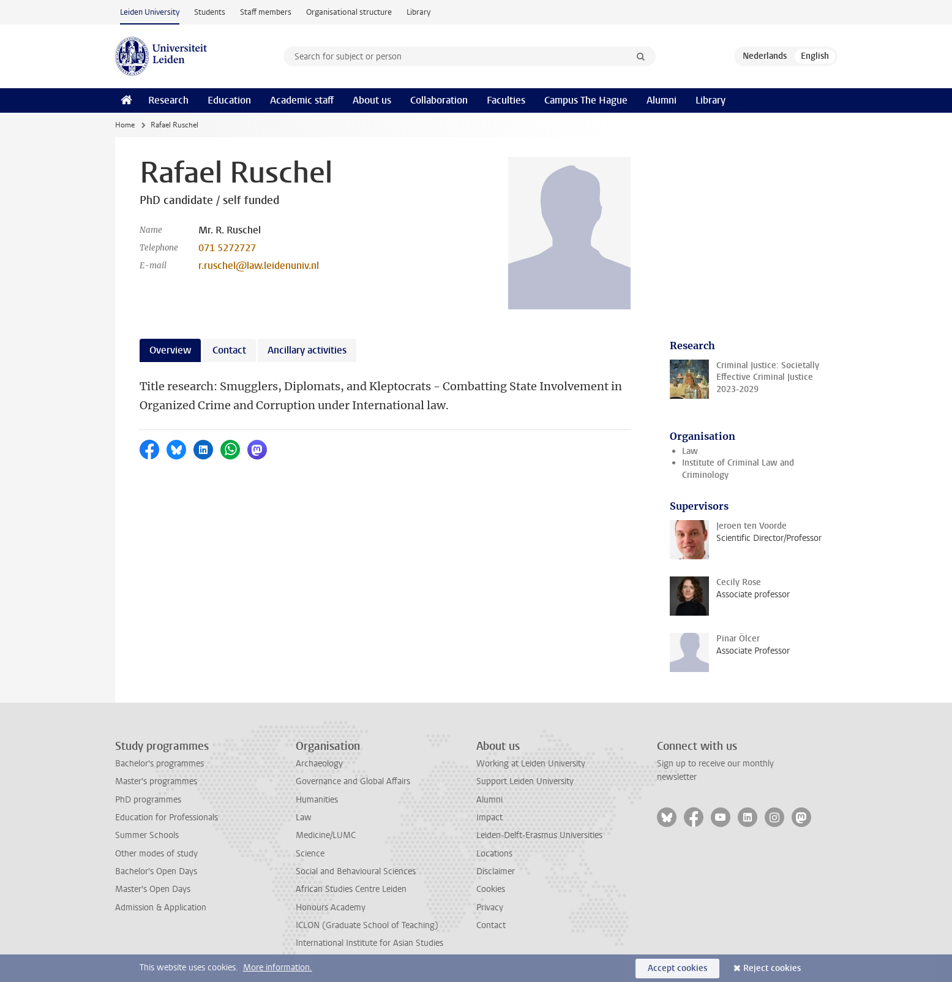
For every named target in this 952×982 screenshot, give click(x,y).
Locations (494, 853)
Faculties (506, 100)
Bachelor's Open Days (156, 871)
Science (310, 853)
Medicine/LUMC (326, 835)
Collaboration (439, 100)
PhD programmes (148, 800)
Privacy (489, 907)
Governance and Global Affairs (353, 781)
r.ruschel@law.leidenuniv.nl (258, 265)
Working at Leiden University (530, 763)
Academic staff (302, 100)
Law (690, 451)
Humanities (317, 800)
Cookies (490, 889)
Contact (491, 925)
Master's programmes (156, 781)
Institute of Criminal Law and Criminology (738, 468)
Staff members (265, 12)
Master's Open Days (152, 889)
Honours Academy (330, 907)
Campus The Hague (586, 100)
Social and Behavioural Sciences (356, 871)
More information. (277, 967)
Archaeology (319, 763)
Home (125, 125)
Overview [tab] (170, 350)
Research (168, 100)
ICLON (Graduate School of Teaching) (367, 925)
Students (209, 12)
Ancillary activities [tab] (307, 350)
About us (372, 100)
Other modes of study (156, 853)
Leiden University (149, 12)
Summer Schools (147, 835)
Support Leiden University (525, 781)
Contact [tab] (229, 350)
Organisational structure (349, 12)
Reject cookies (772, 968)
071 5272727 (227, 247)
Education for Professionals (166, 817)
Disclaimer (495, 871)
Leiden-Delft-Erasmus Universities (539, 835)
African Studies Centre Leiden (351, 889)
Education (229, 100)
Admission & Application (160, 907)
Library (418, 12)
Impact (489, 817)
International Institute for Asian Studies (369, 943)
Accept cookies (677, 968)
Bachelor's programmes (159, 763)
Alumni (662, 100)
